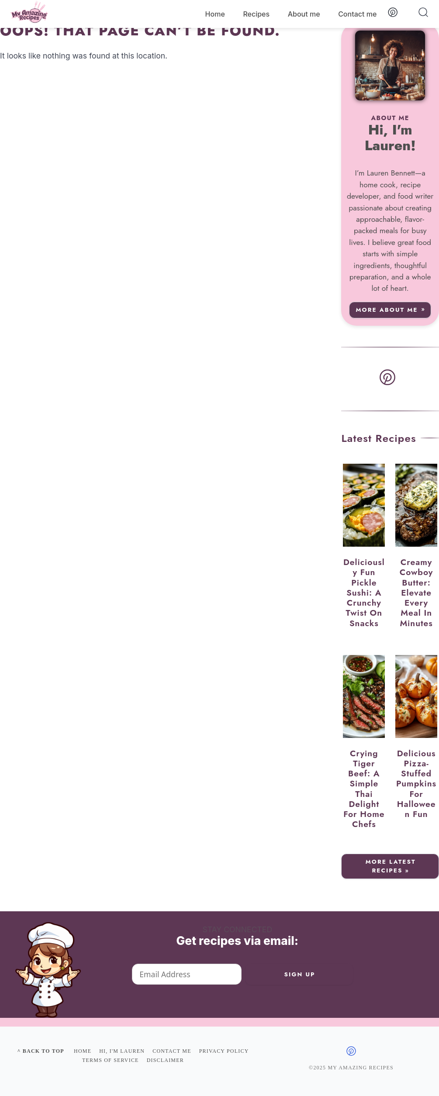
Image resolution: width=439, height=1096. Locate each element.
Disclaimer (165, 1060)
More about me (387, 310)
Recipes (256, 14)
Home (215, 14)
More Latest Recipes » (391, 866)
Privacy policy (224, 1051)
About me (304, 14)
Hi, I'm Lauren (122, 1051)
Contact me (357, 14)
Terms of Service (110, 1060)
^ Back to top (40, 1051)
